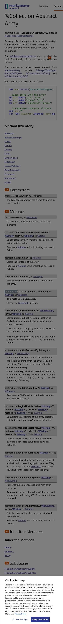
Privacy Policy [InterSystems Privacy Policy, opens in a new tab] (20, 616)
